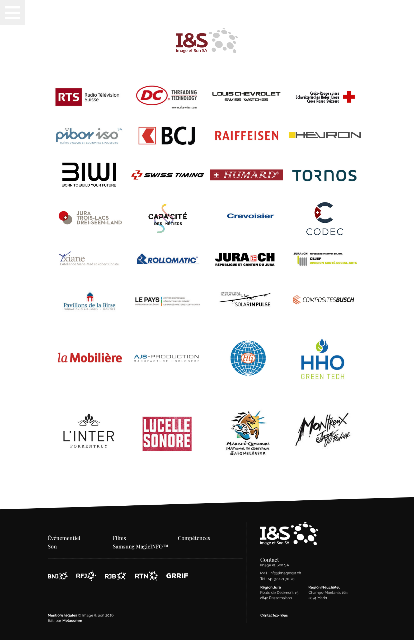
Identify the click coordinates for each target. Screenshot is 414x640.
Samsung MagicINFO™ (140, 535)
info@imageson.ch (285, 562)
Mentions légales (62, 604)
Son (52, 535)
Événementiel (64, 526)
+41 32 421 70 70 (281, 568)
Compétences (194, 526)
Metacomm (72, 609)
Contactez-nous (274, 604)
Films (119, 526)
